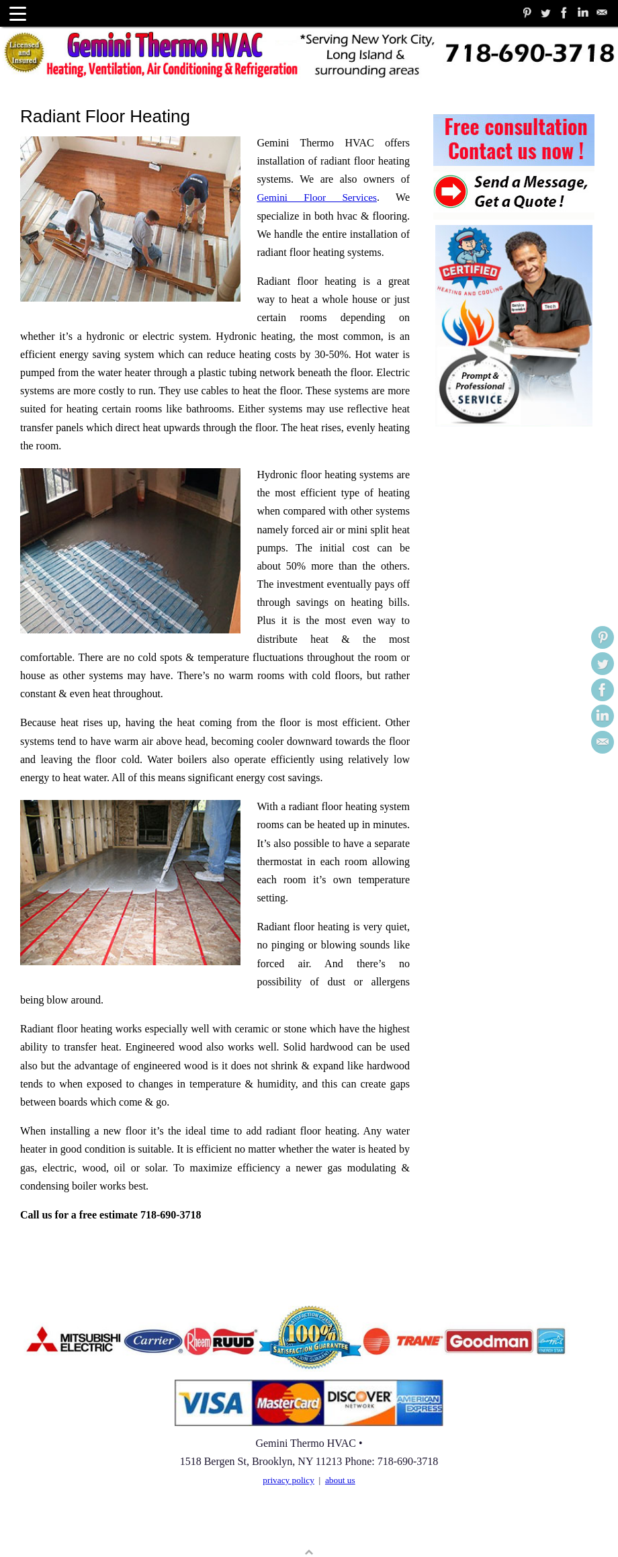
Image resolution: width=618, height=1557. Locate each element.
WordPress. (582, 1528)
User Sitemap (47, 1528)
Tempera (531, 1528)
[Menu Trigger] (18, 13)
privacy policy (288, 1401)
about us (340, 1401)
